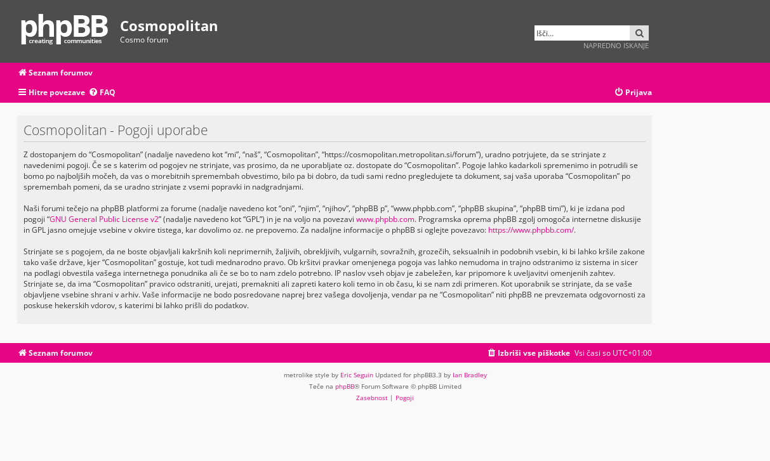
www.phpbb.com (385, 219)
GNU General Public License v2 (104, 219)
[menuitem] (102, 92)
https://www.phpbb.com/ (531, 229)
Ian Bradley (470, 374)
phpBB (344, 386)
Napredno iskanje (616, 45)
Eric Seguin (356, 374)
